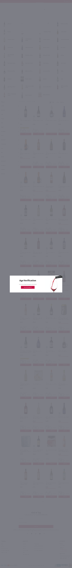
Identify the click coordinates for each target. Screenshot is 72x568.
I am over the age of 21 (28, 287)
